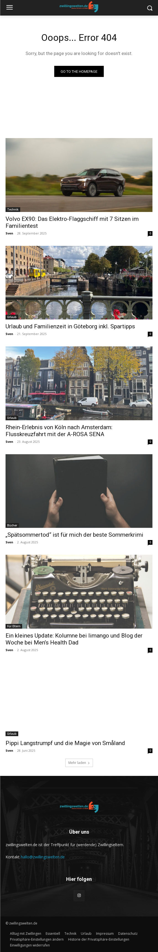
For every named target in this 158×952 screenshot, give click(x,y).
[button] (37, 939)
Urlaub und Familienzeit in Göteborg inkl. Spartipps (70, 326)
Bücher (12, 525)
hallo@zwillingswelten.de (43, 856)
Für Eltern (13, 626)
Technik (13, 209)
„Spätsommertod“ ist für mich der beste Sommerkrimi (74, 534)
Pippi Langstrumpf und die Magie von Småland (65, 743)
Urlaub (12, 317)
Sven (9, 233)
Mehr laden (79, 762)
